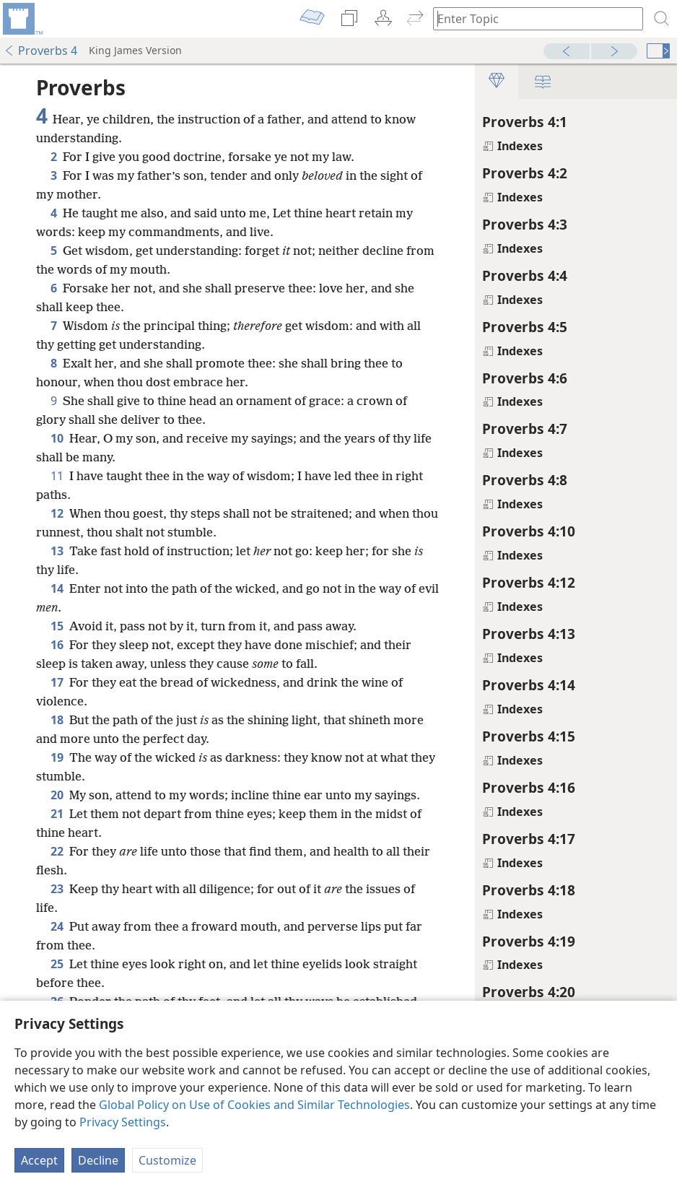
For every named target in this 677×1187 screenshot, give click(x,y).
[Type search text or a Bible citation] (531, 18)
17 (57, 682)
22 (57, 870)
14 (57, 588)
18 (57, 720)
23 (57, 908)
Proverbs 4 (40, 50)
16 (57, 645)
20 (57, 795)
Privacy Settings (122, 1122)
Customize (167, 1160)
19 (57, 757)
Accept (39, 1160)
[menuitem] (21, 19)
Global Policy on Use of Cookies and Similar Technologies (254, 1105)
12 (57, 513)
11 (57, 476)
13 (57, 551)
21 (57, 832)
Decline (98, 1160)
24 (57, 945)
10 (57, 438)
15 (57, 626)
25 (57, 983)
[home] (21, 19)
